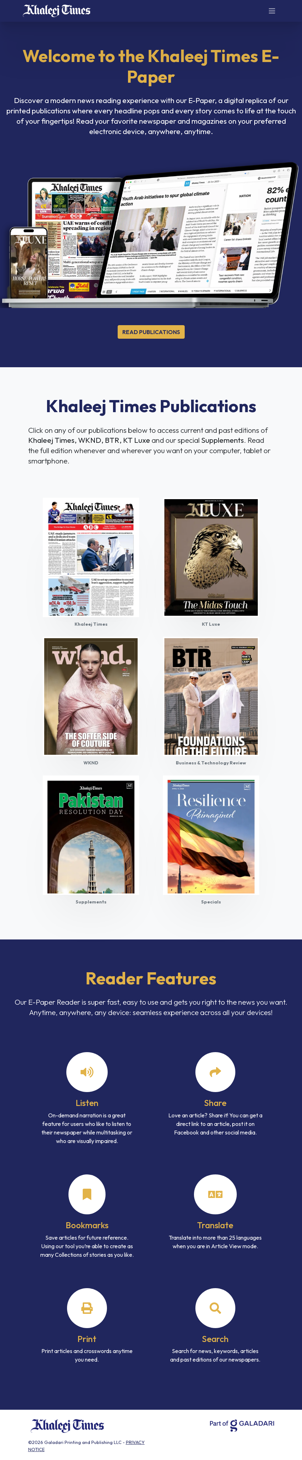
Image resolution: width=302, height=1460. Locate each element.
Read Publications (151, 331)
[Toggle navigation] (272, 11)
